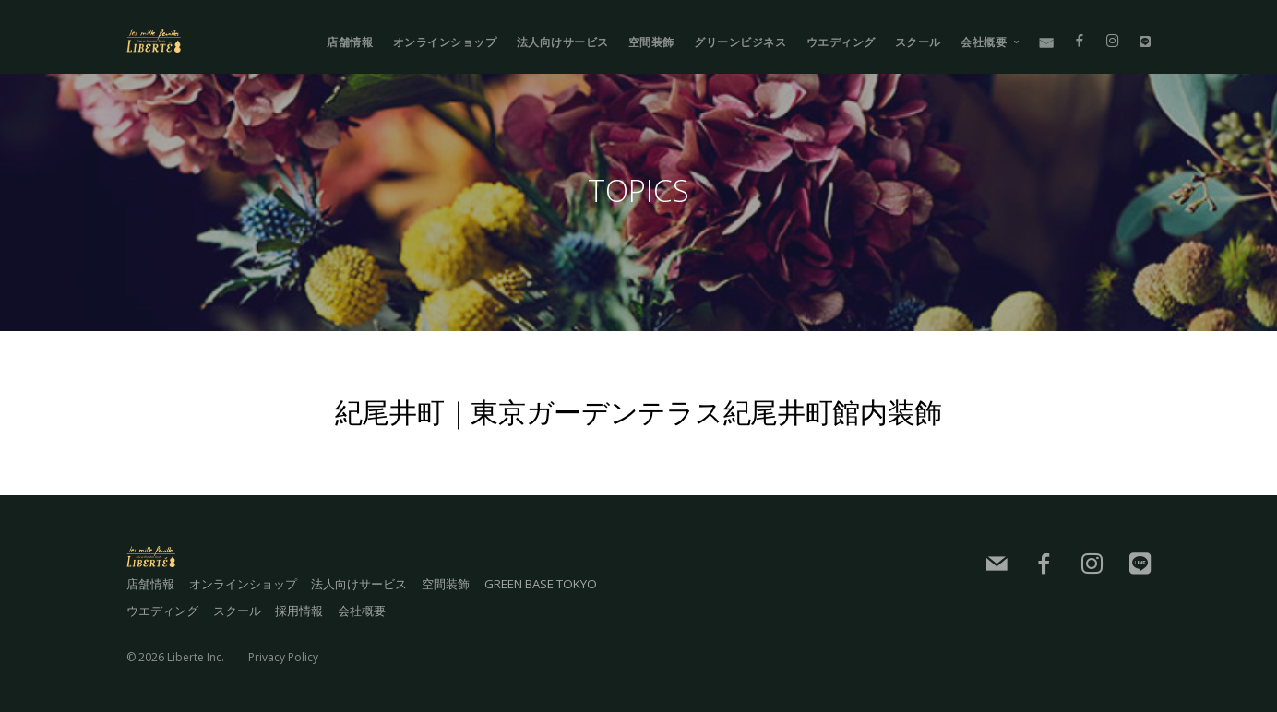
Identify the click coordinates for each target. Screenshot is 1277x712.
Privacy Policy (283, 651)
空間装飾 (651, 42)
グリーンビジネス (740, 42)
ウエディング (841, 42)
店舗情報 (350, 42)
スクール (918, 42)
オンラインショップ (445, 42)
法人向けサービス (563, 42)
